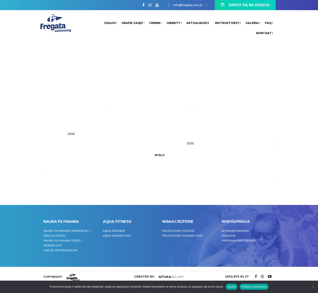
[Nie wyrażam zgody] (313, 287)
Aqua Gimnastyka (117, 235)
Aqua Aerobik (114, 230)
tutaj (71, 133)
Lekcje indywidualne (60, 250)
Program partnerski (238, 240)
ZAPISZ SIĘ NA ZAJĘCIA (245, 5)
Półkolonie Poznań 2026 (182, 235)
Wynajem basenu (235, 230)
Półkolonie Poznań (178, 230)
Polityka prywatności (254, 286)
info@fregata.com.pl (187, 5)
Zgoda (231, 286)
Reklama (228, 235)
